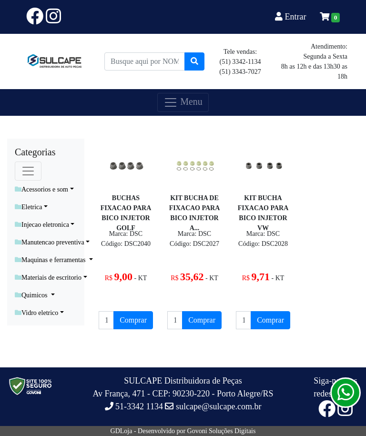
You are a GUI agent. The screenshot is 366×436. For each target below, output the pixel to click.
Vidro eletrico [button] (36, 312)
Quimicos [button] (32, 295)
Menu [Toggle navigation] (183, 102)
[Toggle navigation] (28, 171)
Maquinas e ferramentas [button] (51, 260)
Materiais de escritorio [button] (48, 277)
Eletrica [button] (28, 207)
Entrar (291, 16)
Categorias (35, 152)
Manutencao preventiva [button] (49, 242)
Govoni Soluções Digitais (221, 431)
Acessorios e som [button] (41, 189)
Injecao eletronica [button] (42, 224)
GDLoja (121, 431)
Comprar (133, 320)
